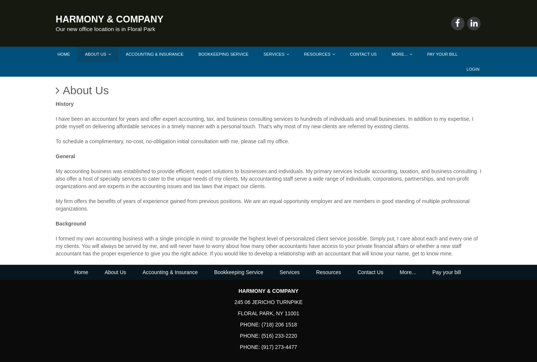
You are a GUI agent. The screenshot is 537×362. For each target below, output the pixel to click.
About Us (98, 54)
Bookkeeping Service (223, 54)
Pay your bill (442, 54)
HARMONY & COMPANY (110, 19)
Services (276, 54)
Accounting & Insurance (155, 54)
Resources (319, 54)
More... (402, 54)
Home (64, 54)
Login (472, 69)
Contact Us (363, 54)
